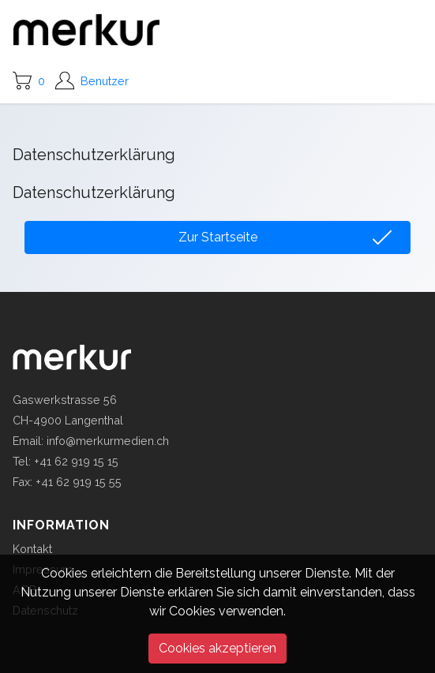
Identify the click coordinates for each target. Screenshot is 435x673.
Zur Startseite (217, 237)
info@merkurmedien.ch (108, 440)
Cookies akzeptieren (217, 648)
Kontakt (32, 548)
